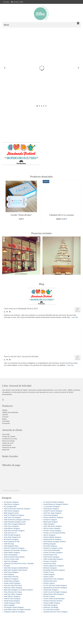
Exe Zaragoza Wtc (10, 508)
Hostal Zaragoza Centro (12, 604)
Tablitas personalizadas (10, 414)
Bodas (4, 420)
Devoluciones (6, 447)
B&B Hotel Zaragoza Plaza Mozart (15, 571)
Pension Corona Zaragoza (52, 532)
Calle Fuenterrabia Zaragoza (53, 560)
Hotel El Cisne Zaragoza (12, 600)
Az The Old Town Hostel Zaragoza (55, 587)
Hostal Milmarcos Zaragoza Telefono (55, 506)
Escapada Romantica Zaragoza (54, 571)
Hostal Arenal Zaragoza (12, 602)
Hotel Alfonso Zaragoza (12, 530)
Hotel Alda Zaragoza (50, 606)
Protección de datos (9, 449)
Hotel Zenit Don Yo (10, 534)
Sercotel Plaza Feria (50, 556)
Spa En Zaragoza (49, 536)
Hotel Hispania (9, 576)
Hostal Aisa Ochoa (49, 565)
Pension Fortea (48, 574)
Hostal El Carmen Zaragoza (52, 512)
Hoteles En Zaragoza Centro (53, 549)
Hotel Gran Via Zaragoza (12, 519)
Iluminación (6, 425)
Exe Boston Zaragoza (11, 503)
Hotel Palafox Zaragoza (12, 554)
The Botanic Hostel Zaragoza (14, 609)
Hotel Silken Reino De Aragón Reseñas (17, 611)
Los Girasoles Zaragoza (51, 508)
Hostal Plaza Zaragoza (11, 582)
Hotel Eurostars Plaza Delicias (14, 558)
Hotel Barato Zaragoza (51, 510)
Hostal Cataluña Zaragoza (52, 538)
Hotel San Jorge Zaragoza (52, 514)
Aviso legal (6, 436)
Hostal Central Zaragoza (12, 585)
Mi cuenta (6, 2)
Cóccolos (5, 418)
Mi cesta (17, 2)
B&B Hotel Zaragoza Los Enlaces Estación (18, 591)
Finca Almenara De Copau (13, 593)
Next (78, 68)
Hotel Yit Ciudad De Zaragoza (14, 517)
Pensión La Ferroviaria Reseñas (54, 534)
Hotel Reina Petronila (11, 578)
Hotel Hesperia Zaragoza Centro (15, 523)
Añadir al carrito (21, 224)
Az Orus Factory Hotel (11, 560)
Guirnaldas (6, 422)
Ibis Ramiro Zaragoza (11, 541)
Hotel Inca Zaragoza (11, 563)
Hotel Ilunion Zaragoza (11, 506)
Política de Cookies (8, 438)
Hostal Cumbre (48, 578)
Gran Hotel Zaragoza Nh (12, 538)
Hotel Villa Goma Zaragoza (52, 528)
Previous (5, 68)
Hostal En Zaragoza (50, 521)
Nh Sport (7, 567)
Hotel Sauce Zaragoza (11, 512)
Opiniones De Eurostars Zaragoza (15, 552)
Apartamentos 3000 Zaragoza (53, 595)
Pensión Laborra (49, 585)
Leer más (75, 319)
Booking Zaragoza (49, 545)
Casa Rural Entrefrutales (51, 552)
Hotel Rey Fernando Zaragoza (14, 532)
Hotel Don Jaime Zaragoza (13, 589)
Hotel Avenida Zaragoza (12, 536)
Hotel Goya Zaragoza (11, 574)
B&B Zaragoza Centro (11, 514)
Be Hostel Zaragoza (50, 547)
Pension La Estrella (50, 563)
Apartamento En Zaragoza (52, 541)
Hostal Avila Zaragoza (50, 591)
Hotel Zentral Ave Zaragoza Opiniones (17, 521)
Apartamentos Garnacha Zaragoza (55, 589)
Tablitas (4, 412)
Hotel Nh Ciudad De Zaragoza (14, 549)
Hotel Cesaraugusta (10, 556)
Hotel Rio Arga (9, 545)
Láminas (5, 416)
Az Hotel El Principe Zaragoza (53, 503)
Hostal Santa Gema (50, 582)
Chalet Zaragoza (49, 576)
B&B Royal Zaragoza (50, 523)
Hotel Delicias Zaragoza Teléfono (54, 543)
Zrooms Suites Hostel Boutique (53, 600)
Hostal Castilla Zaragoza (51, 604)
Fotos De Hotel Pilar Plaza (13, 587)
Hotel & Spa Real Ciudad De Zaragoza (17, 510)
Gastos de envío (7, 444)
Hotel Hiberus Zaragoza (12, 598)
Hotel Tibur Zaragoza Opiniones (15, 525)
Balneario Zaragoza (50, 569)
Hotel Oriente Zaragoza (51, 558)
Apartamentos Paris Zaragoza (53, 580)
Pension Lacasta (49, 598)
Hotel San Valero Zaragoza (13, 595)
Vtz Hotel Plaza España (51, 611)
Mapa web (5, 451)
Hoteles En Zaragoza (11, 580)
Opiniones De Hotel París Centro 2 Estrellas (19, 565)
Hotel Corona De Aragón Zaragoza (55, 593)
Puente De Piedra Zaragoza (52, 554)
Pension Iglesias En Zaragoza (53, 567)
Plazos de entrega (8, 442)
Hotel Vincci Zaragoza (11, 528)
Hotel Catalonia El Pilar (12, 543)
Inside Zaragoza (48, 525)
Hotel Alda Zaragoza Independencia (16, 569)
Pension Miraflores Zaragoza (53, 519)
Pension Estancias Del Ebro (52, 602)
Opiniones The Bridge (50, 609)
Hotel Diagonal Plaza (11, 547)
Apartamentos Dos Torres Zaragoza (55, 613)
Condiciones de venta (9, 440)
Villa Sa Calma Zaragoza (51, 530)
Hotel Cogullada (9, 606)
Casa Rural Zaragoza (50, 517)
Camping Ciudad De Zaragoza (14, 613)
